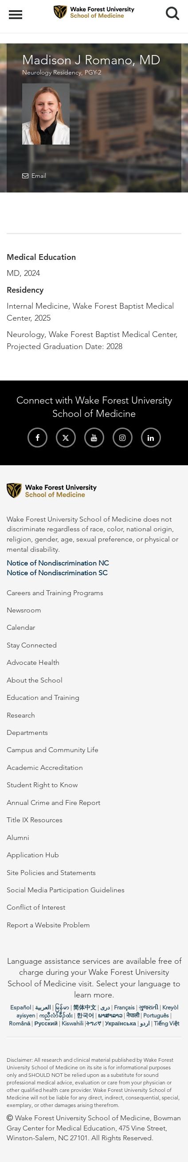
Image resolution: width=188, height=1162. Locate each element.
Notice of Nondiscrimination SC (57, 573)
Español (20, 1007)
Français (124, 1007)
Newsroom (24, 610)
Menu (17, 10)
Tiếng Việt (166, 1023)
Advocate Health (33, 662)
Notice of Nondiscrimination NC (58, 563)
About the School (35, 680)
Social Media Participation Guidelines (66, 890)
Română (19, 1023)
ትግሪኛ (93, 1023)
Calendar (21, 627)
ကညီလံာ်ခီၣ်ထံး (56, 1015)
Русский (46, 1023)
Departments (27, 732)
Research (21, 715)
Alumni (18, 837)
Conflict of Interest (36, 907)
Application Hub (33, 855)
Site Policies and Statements (51, 872)
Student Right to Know (42, 785)
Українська (120, 1023)
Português (156, 1015)
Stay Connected (32, 645)
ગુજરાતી (148, 1007)
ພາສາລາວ (110, 1015)
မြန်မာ (62, 1007)
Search (169, 10)
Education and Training (43, 697)
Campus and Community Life (52, 750)
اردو (145, 1023)
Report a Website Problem (48, 925)
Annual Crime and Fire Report (53, 802)
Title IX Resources (35, 820)
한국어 (85, 1015)
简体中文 (84, 1007)
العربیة (43, 1007)
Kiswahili (72, 1023)
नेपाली (132, 1015)
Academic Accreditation (45, 767)
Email (38, 176)
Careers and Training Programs (55, 593)
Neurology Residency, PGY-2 (61, 72)
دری (105, 1007)
